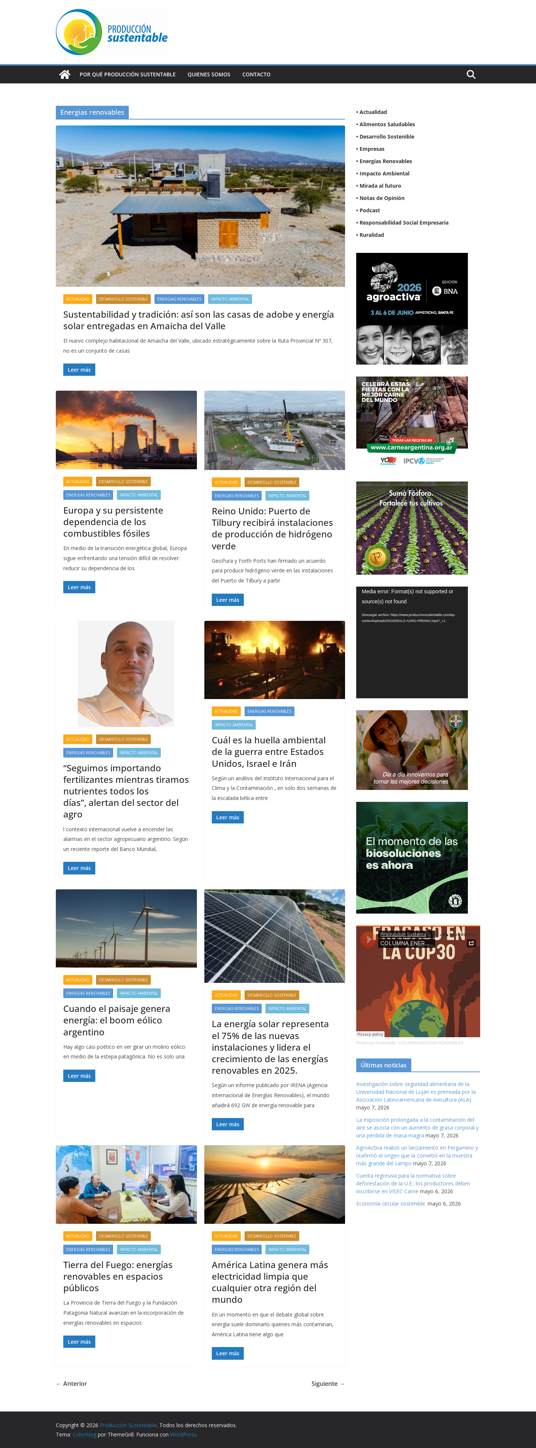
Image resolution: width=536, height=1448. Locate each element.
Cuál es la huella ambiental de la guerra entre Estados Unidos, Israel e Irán (269, 751)
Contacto (256, 74)
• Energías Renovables (384, 161)
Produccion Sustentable (376, 1043)
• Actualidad (371, 111)
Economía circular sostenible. (391, 1203)
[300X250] (412, 381)
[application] (412, 642)
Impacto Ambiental (230, 299)
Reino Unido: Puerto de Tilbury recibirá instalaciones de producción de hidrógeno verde (272, 528)
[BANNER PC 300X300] (412, 257)
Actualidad (77, 299)
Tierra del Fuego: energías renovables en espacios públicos (118, 1276)
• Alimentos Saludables (385, 124)
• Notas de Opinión (380, 197)
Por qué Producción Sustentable (128, 74)
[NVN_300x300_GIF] (412, 806)
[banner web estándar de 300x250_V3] (412, 486)
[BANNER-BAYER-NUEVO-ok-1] (412, 714)
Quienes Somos (209, 74)
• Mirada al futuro (378, 185)
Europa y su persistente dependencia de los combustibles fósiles (113, 521)
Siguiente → (328, 1383)
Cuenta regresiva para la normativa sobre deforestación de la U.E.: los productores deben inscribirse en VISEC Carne (413, 1183)
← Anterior (71, 1383)
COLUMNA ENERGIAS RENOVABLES (431, 1043)
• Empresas (370, 148)
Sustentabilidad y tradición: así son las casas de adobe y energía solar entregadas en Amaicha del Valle (198, 320)
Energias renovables (179, 299)
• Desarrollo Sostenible (385, 136)
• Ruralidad (370, 234)
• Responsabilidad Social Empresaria (402, 222)
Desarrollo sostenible (123, 299)
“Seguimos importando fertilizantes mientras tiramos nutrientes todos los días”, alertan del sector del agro (126, 791)
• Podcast (368, 210)
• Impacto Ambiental (382, 173)
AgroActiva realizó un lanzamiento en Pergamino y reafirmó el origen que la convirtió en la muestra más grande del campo (417, 1155)
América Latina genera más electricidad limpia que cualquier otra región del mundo (270, 1282)
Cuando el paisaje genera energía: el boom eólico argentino (116, 1020)
